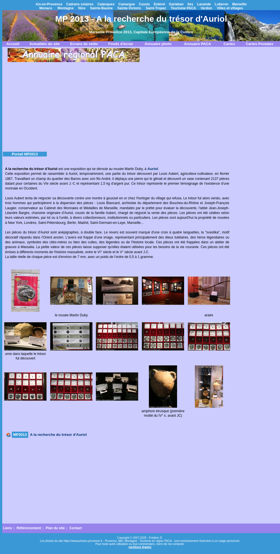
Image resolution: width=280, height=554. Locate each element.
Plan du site (55, 528)
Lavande (204, 4)
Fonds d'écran (120, 44)
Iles (190, 4)
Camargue (126, 4)
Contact (75, 528)
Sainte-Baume (101, 8)
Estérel (159, 4)
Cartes (229, 44)
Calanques (105, 4)
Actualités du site (44, 44)
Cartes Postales (260, 44)
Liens (7, 528)
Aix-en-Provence (49, 4)
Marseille (239, 4)
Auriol (152, 169)
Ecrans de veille (84, 44)
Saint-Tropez (156, 8)
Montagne (66, 8)
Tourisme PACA (183, 8)
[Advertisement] (141, 105)
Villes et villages (230, 8)
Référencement (29, 528)
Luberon (221, 4)
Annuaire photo (157, 44)
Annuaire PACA (197, 44)
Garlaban (176, 4)
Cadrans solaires (80, 4)
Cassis (144, 4)
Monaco (45, 8)
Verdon (206, 8)
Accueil (12, 44)
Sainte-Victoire (129, 8)
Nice (81, 8)
